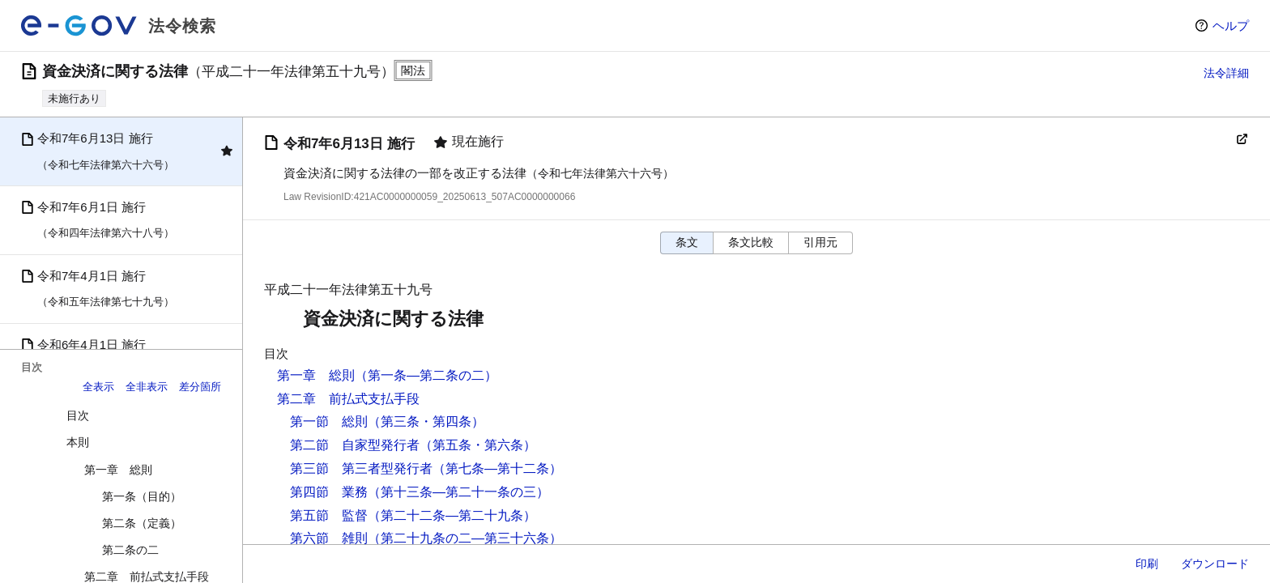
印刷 (1147, 563)
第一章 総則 (118, 469)
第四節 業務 (329, 492)
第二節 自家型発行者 (355, 445)
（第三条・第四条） (426, 421)
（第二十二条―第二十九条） (452, 515)
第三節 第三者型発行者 (361, 468)
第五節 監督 (329, 515)
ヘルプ (1230, 25)
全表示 (98, 387)
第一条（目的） (141, 496)
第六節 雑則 (329, 538)
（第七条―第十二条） (497, 468)
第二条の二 (130, 549)
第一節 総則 (329, 421)
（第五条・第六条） (478, 445)
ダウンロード (1215, 563)
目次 (77, 415)
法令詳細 (1226, 72)
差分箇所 (200, 387)
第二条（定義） (141, 523)
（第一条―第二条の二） (426, 375)
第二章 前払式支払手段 (348, 399)
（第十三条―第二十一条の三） (458, 492)
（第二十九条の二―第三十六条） (465, 538)
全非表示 (147, 387)
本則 (77, 442)
